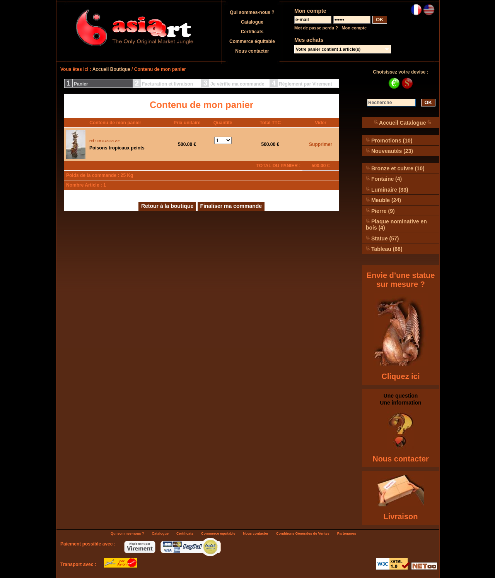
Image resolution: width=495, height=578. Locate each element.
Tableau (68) (384, 248)
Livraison (401, 516)
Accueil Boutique (111, 69)
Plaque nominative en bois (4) (396, 224)
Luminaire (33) (387, 189)
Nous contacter (252, 51)
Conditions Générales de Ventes (302, 533)
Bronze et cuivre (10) (395, 168)
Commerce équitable (252, 41)
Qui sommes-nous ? (252, 12)
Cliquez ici (401, 376)
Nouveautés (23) (389, 151)
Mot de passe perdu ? (316, 28)
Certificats (252, 31)
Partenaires (346, 533)
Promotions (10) (389, 140)
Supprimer (320, 144)
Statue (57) (382, 238)
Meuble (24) (383, 200)
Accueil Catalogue (403, 122)
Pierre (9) (380, 211)
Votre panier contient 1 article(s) (328, 49)
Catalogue (252, 22)
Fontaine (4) (384, 178)
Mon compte (354, 28)
